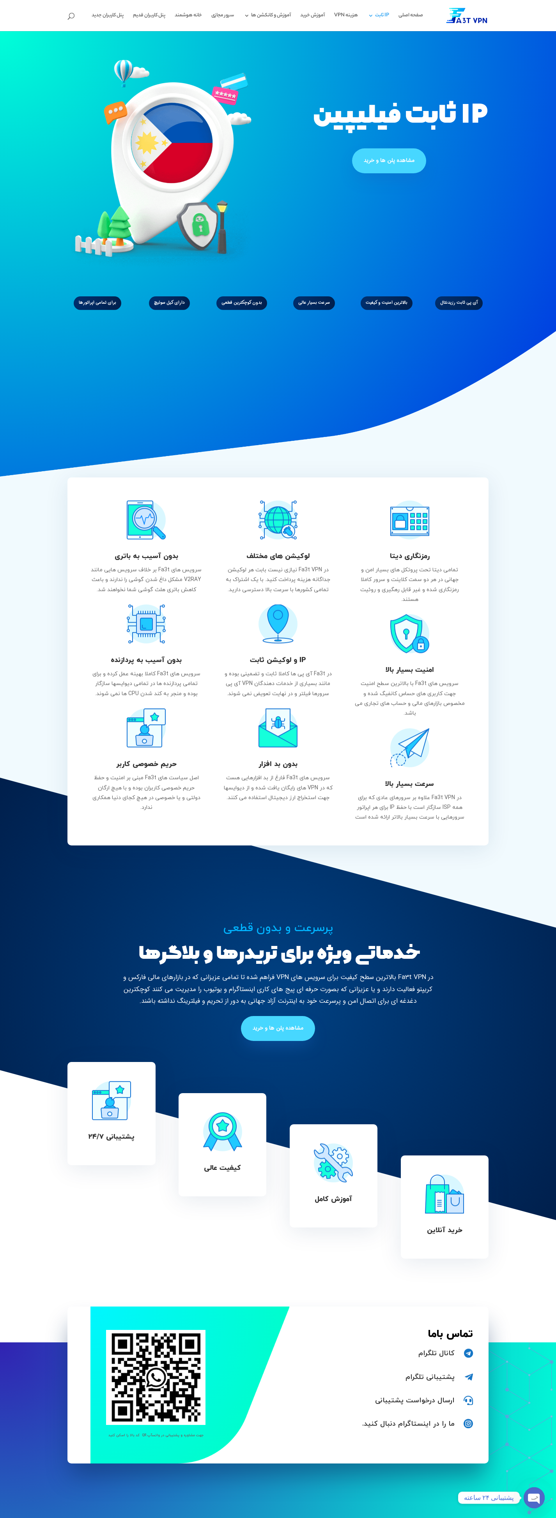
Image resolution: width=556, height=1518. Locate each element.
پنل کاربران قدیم (149, 16)
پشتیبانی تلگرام (430, 1377)
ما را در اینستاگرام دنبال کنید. (408, 1424)
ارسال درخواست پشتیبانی (415, 1400)
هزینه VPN (346, 16)
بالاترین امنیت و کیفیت (386, 302)
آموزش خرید (312, 16)
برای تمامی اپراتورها (97, 302)
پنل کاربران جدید (108, 16)
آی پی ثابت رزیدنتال (459, 302)
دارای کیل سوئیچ (169, 302)
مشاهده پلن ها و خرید (389, 160)
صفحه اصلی (410, 16)
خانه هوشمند (188, 16)
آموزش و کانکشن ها (271, 16)
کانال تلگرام (436, 1353)
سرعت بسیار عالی (314, 302)
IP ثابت (382, 16)
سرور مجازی (222, 16)
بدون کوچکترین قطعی (241, 302)
